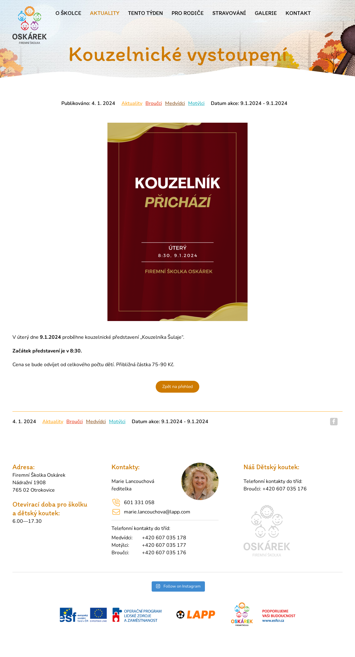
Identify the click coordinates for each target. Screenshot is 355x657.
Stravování (229, 13)
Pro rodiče (188, 13)
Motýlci (196, 103)
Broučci (153, 103)
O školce (68, 13)
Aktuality (104, 13)
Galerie (266, 13)
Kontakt (298, 13)
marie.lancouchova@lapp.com (157, 511)
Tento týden (145, 13)
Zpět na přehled (177, 387)
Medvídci (175, 103)
